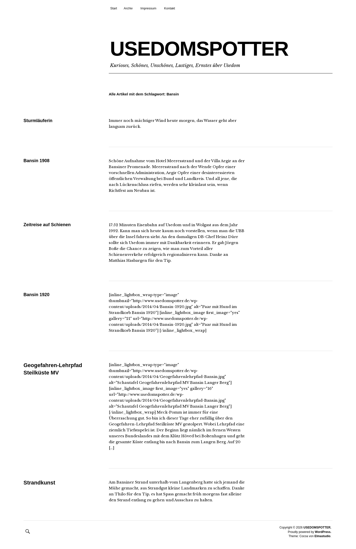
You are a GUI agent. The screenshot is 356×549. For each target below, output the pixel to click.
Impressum (148, 8)
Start (113, 8)
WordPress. (323, 532)
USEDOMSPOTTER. (317, 527)
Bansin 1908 (36, 160)
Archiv (128, 8)
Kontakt (169, 8)
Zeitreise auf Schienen (47, 224)
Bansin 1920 (36, 294)
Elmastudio (322, 536)
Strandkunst (39, 483)
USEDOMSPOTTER (199, 48)
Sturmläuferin (37, 120)
